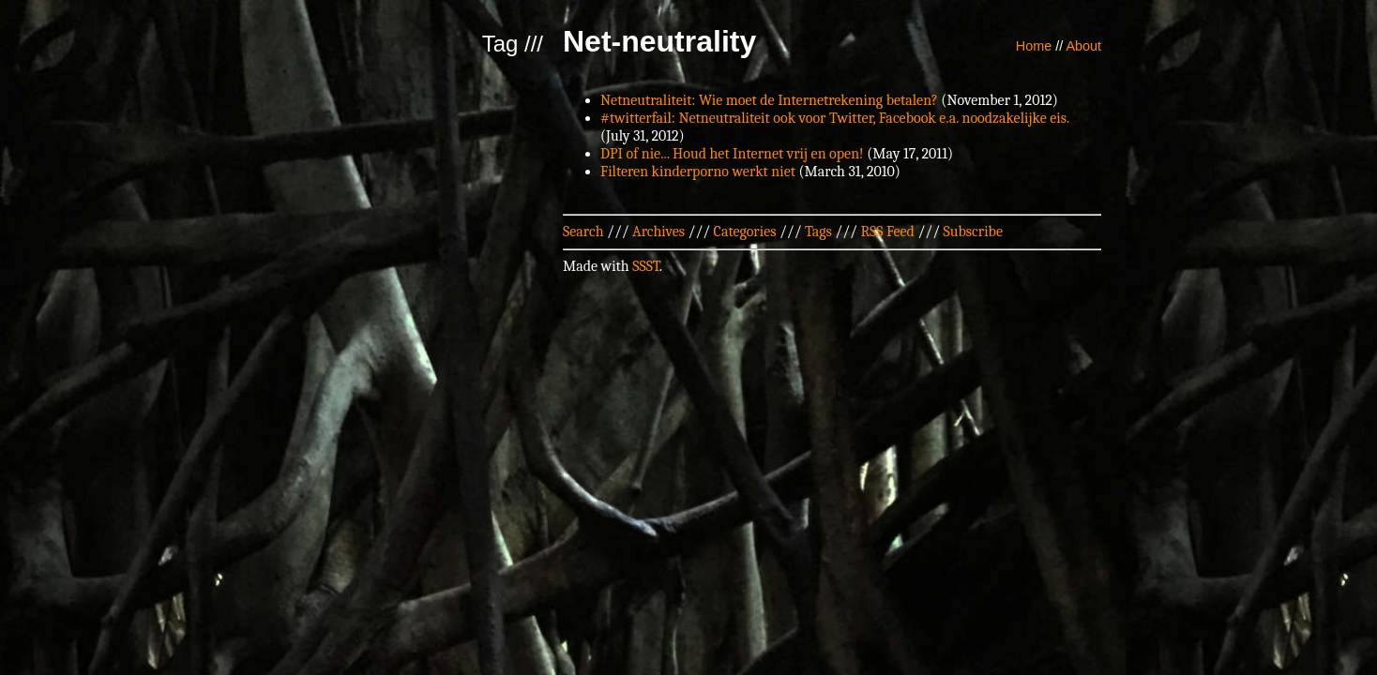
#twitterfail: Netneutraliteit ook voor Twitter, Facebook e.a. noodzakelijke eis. (834, 118)
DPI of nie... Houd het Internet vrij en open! (732, 153)
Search (583, 231)
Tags (818, 231)
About (1083, 45)
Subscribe (973, 231)
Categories (745, 231)
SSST (645, 266)
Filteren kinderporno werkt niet (697, 171)
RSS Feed (887, 231)
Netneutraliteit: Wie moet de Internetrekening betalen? (769, 100)
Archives (658, 231)
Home (1034, 45)
